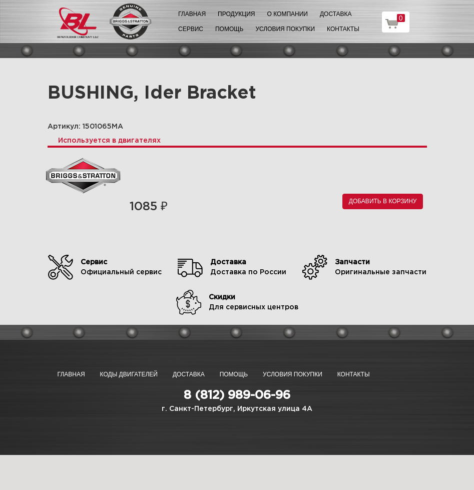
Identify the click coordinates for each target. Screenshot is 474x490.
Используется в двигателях (109, 141)
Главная (192, 14)
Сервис (190, 29)
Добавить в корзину (383, 201)
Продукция (236, 14)
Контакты (343, 29)
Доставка (336, 14)
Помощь (229, 29)
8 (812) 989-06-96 (237, 395)
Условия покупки (285, 29)
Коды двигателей (129, 374)
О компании (287, 14)
